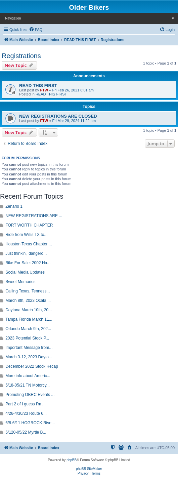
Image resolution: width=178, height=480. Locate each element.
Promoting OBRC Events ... (29, 394)
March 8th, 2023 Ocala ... (28, 300)
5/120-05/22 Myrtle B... (25, 432)
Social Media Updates (25, 272)
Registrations (21, 55)
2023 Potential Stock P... (27, 338)
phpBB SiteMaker (89, 469)
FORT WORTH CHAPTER (29, 225)
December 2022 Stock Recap (31, 366)
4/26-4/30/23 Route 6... (26, 413)
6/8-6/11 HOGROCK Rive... (30, 423)
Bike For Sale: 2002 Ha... (27, 263)
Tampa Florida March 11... (28, 319)
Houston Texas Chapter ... (28, 244)
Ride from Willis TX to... (26, 234)
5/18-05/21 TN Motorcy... (27, 385)
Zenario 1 (14, 206)
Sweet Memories (20, 281)
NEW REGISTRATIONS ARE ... (33, 215)
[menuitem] (35, 30)
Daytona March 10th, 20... (28, 310)
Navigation (91, 18)
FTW (44, 90)
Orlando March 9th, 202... (28, 328)
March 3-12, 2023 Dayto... (28, 357)
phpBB (71, 460)
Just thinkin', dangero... (26, 253)
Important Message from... (28, 347)
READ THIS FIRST (38, 85)
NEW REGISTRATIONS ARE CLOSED (58, 116)
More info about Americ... (27, 375)
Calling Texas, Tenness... (27, 291)
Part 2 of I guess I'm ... (25, 404)
